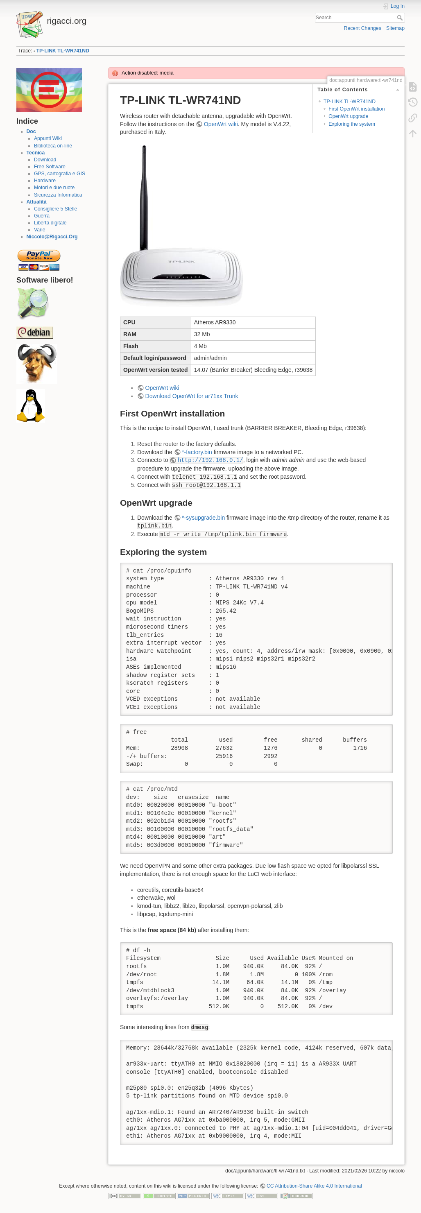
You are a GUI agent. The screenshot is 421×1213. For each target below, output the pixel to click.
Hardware (45, 180)
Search (401, 17)
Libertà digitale (50, 223)
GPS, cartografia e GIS (59, 174)
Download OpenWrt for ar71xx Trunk (191, 396)
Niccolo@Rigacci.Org (52, 237)
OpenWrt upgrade (348, 116)
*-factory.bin (197, 452)
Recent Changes (362, 28)
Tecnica (36, 153)
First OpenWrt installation (356, 109)
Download (45, 160)
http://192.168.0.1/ (210, 460)
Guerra (42, 216)
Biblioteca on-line (53, 146)
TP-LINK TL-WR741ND (62, 51)
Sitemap (395, 28)
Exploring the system (351, 124)
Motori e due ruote (54, 187)
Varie (39, 230)
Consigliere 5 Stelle (55, 209)
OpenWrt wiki (221, 124)
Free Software (50, 167)
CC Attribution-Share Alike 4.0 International (314, 1186)
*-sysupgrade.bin (203, 517)
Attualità (37, 202)
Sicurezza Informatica (58, 195)
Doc (31, 131)
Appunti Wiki (48, 138)
